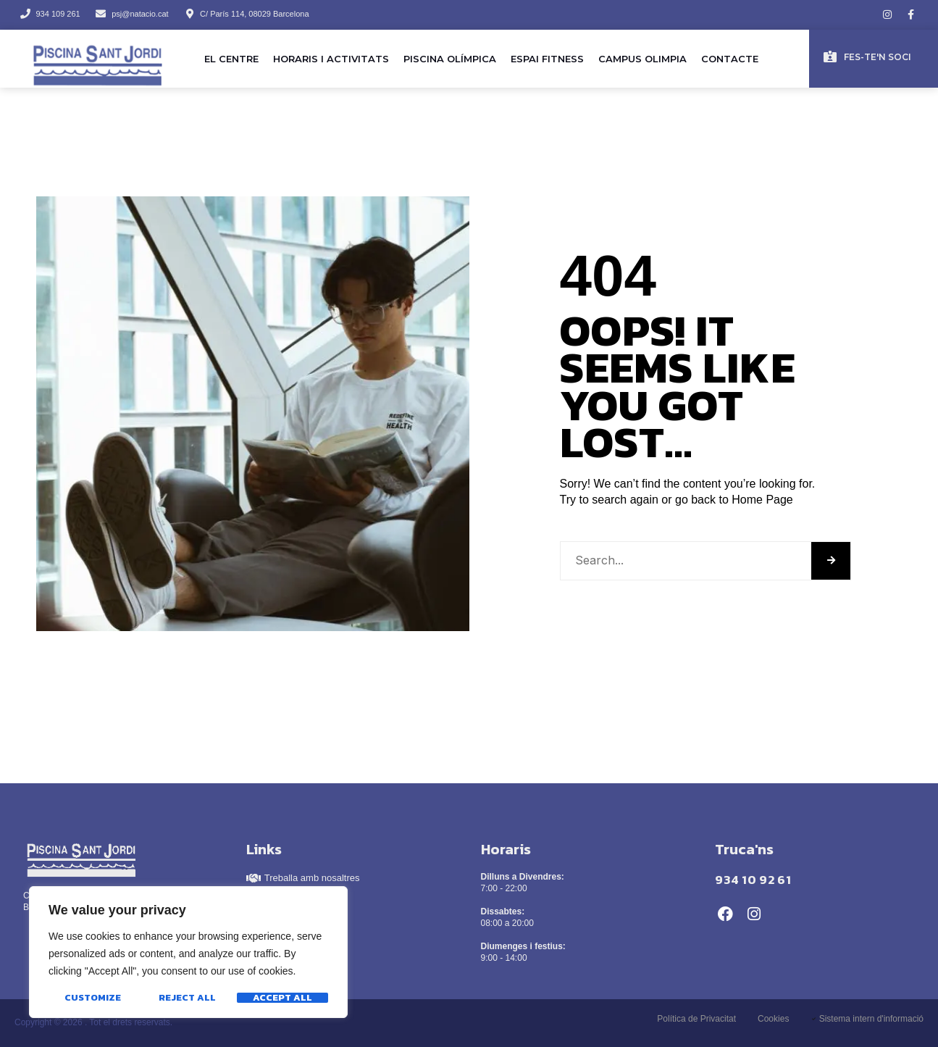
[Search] (830, 561)
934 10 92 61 (753, 879)
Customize (92, 998)
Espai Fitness (547, 58)
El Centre (231, 58)
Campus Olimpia (642, 58)
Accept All (282, 998)
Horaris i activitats (331, 58)
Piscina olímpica (449, 58)
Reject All (187, 998)
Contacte (729, 58)
